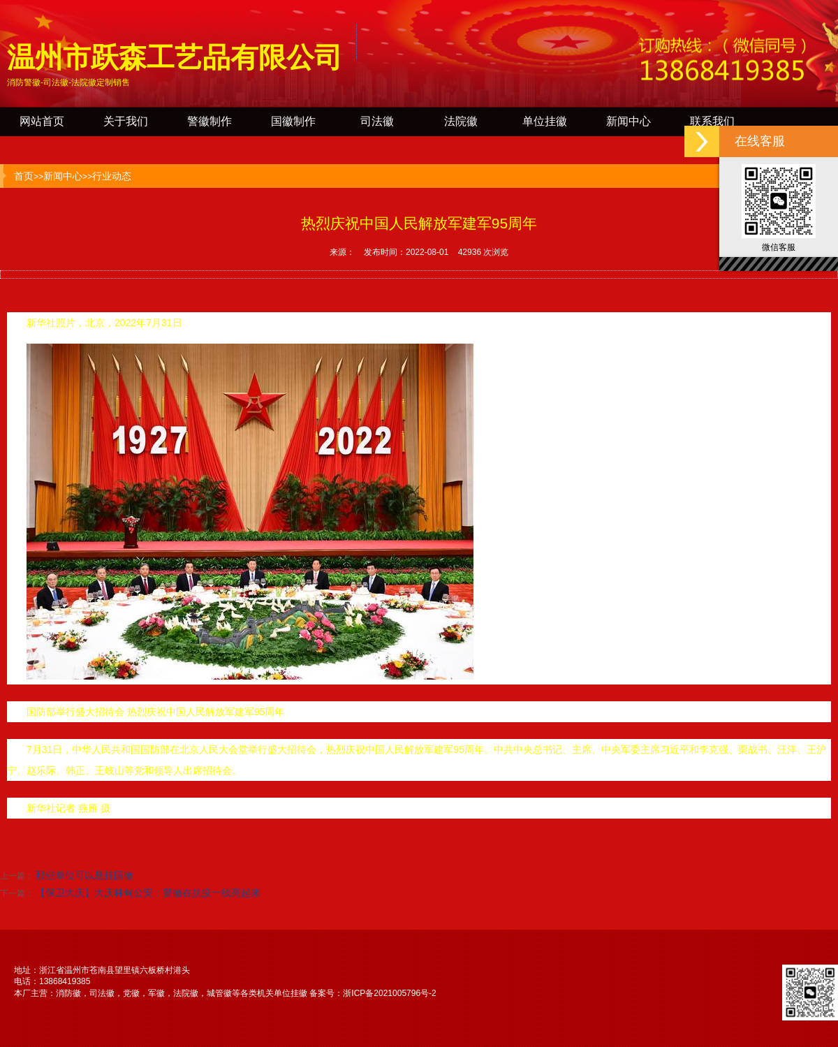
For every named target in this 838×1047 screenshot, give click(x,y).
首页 (24, 176)
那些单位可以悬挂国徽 (84, 875)
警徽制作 (209, 121)
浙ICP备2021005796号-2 (389, 993)
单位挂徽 (544, 121)
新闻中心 (628, 121)
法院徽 (461, 121)
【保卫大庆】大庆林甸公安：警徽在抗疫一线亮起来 (148, 892)
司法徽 (377, 121)
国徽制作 (293, 121)
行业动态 (111, 176)
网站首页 (42, 121)
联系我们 (712, 121)
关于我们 (125, 121)
